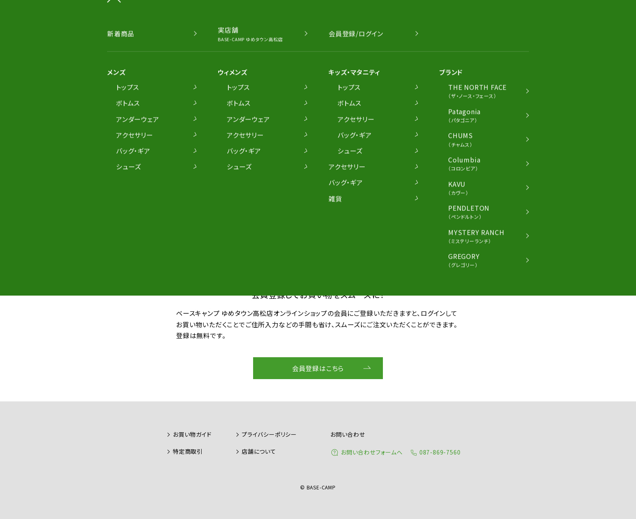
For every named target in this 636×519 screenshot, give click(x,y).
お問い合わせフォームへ (372, 452)
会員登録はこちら (318, 368)
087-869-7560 (440, 452)
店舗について (259, 451)
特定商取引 (188, 451)
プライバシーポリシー (269, 434)
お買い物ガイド (192, 434)
